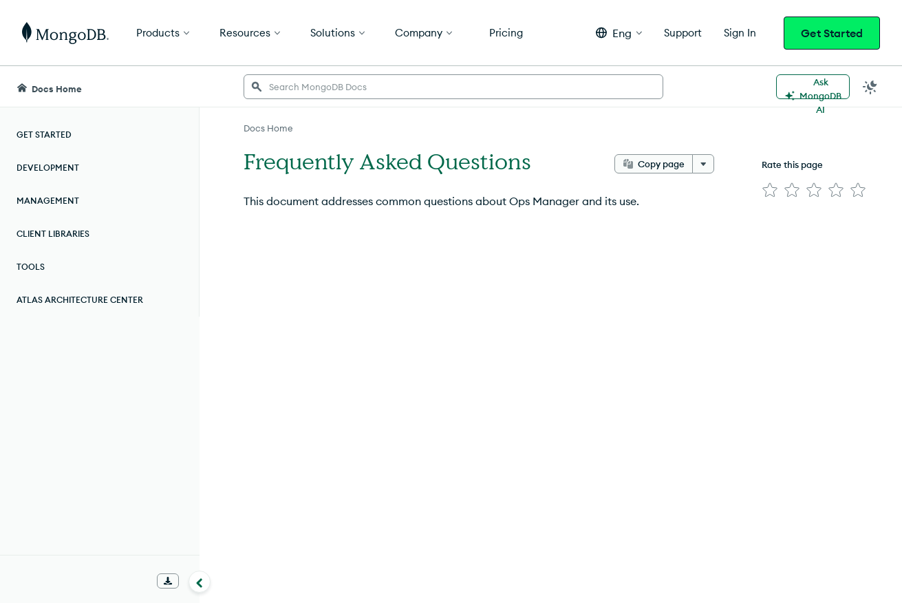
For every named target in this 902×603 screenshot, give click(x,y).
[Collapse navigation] (200, 582)
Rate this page (792, 164)
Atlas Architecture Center (80, 300)
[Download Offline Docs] (168, 581)
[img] (770, 190)
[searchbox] (453, 86)
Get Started (832, 33)
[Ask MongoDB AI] (813, 86)
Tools (31, 267)
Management (48, 200)
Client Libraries (53, 234)
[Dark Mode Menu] (870, 86)
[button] (619, 33)
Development (48, 167)
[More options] (703, 163)
